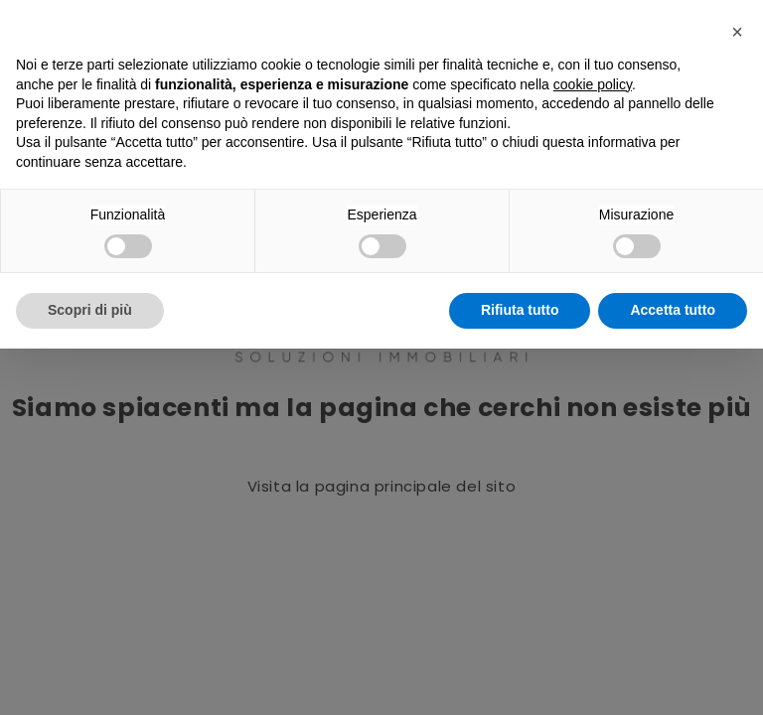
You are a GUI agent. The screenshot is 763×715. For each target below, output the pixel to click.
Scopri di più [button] (90, 310)
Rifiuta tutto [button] (520, 310)
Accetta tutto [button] (672, 310)
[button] (737, 32)
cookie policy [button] (592, 84)
